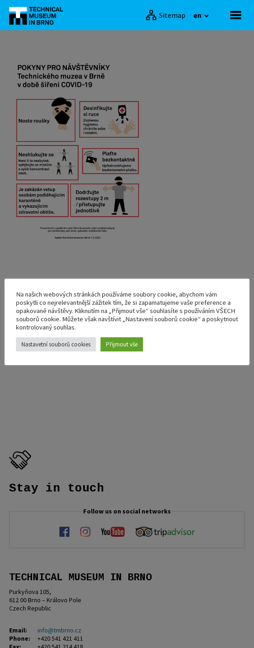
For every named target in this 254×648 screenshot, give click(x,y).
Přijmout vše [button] (122, 344)
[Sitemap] (165, 15)
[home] (39, 15)
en (198, 15)
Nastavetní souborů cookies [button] (55, 344)
